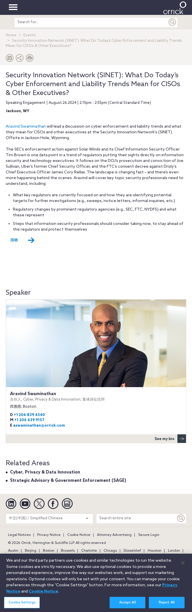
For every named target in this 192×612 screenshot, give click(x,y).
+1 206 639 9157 (29, 420)
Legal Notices (19, 535)
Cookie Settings (22, 606)
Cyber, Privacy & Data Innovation (45, 472)
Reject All (167, 606)
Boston (48, 551)
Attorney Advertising (114, 535)
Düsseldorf (132, 551)
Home (11, 35)
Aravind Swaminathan (26, 126)
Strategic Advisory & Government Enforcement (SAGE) (68, 480)
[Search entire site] (136, 518)
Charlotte (89, 551)
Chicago (110, 551)
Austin (13, 551)
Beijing (30, 551)
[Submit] (172, 22)
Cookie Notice (78, 535)
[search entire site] (90, 22)
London (174, 551)
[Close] (183, 566)
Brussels (68, 551)
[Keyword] (181, 518)
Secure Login (148, 535)
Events (29, 35)
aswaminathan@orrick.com (39, 425)
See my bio (170, 438)
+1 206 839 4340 (29, 415)
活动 (22, 240)
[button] (20, 59)
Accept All (127, 606)
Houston (154, 551)
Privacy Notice (49, 535)
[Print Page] (30, 59)
